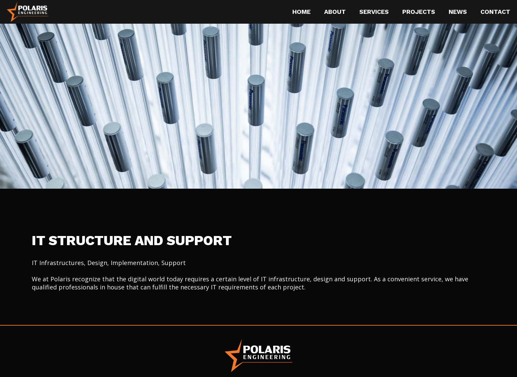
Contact (495, 11)
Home (301, 11)
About (335, 11)
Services (374, 11)
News (458, 11)
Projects (418, 11)
